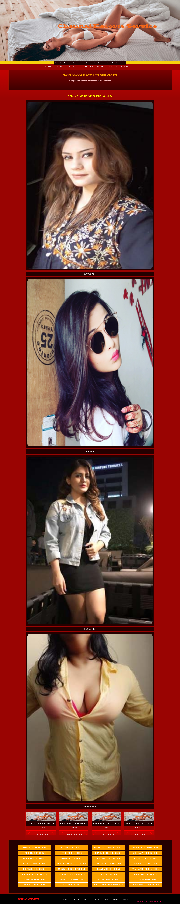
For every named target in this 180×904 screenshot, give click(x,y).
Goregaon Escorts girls (145, 853)
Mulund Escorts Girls (145, 864)
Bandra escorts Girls (34, 858)
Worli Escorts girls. (71, 858)
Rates (100, 67)
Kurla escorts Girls (34, 885)
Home (48, 67)
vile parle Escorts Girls (145, 869)
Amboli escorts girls (34, 853)
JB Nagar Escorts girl (71, 880)
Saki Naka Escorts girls (108, 864)
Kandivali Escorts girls (145, 848)
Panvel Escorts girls (108, 869)
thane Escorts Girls (145, 880)
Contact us (128, 67)
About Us (60, 67)
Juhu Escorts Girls (71, 853)
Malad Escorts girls (108, 880)
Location (112, 67)
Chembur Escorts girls (34, 874)
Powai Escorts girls (108, 874)
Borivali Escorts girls (145, 858)
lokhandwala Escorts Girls (146, 885)
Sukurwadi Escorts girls (71, 869)
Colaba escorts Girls (34, 869)
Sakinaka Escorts (71, 885)
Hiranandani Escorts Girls (108, 848)
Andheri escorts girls (34, 848)
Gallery (88, 67)
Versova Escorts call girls (71, 864)
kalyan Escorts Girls (145, 874)
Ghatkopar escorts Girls (108, 853)
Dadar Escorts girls (34, 880)
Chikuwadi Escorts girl (108, 858)
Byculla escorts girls (34, 864)
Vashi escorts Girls (71, 848)
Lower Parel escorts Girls (108, 885)
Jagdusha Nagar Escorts (71, 874)
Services (74, 67)
